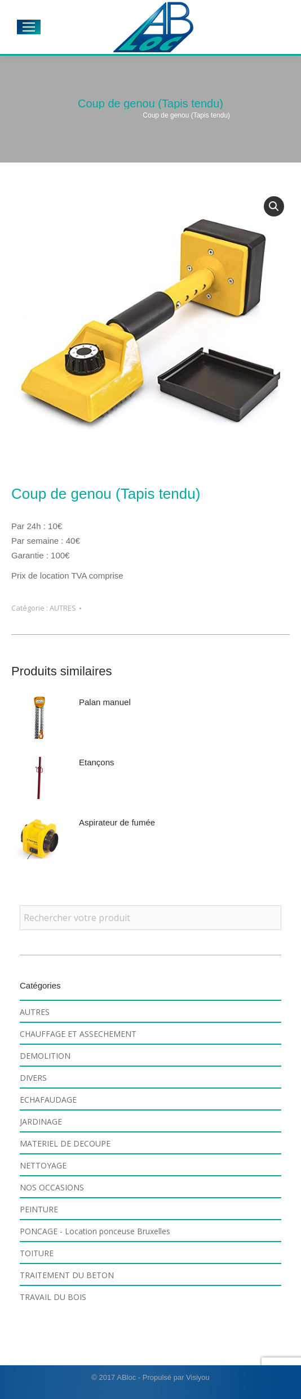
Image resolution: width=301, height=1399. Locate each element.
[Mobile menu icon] (29, 27)
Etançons (96, 762)
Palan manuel (105, 702)
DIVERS (33, 1077)
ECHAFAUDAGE (48, 1099)
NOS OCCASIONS (52, 1187)
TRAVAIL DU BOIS (53, 1297)
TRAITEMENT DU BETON (67, 1275)
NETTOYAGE (43, 1165)
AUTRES (63, 608)
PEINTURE (39, 1209)
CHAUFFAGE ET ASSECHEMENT (78, 1033)
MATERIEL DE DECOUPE (65, 1143)
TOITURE (37, 1253)
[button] (274, 206)
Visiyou (198, 1377)
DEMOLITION (45, 1055)
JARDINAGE (41, 1121)
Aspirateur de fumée (117, 822)
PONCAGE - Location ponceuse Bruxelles (95, 1231)
